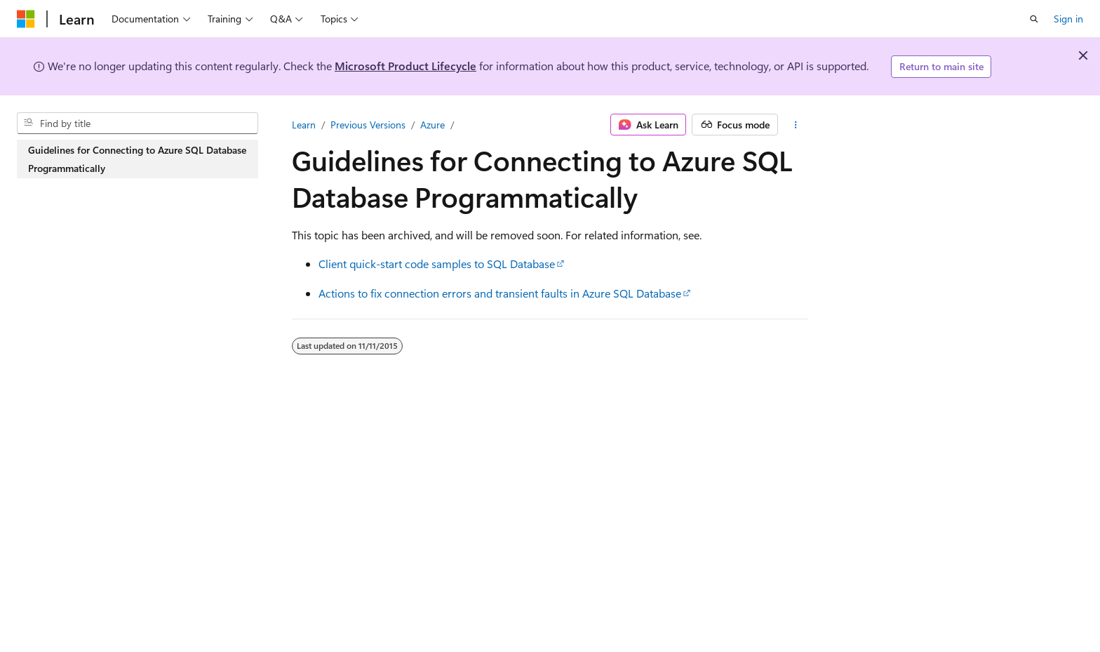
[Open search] (1034, 19)
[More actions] (796, 125)
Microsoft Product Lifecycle (405, 65)
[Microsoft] (26, 19)
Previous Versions (367, 124)
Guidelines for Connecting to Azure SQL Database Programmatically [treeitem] (137, 159)
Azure (432, 124)
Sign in (1068, 18)
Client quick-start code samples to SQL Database (436, 263)
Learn (304, 124)
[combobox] (137, 123)
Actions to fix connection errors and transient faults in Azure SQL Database (499, 293)
